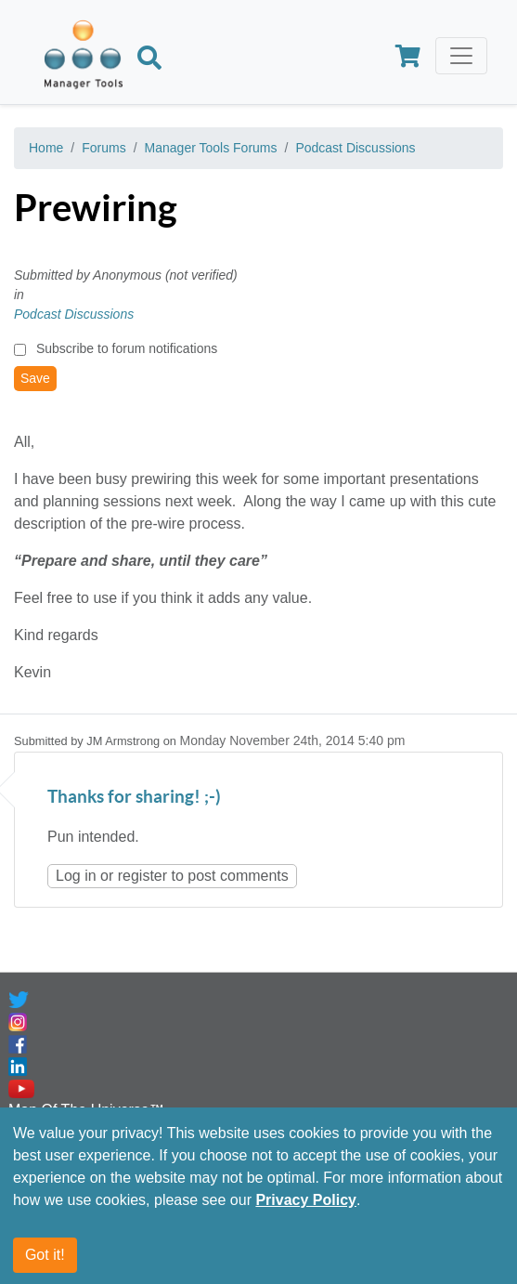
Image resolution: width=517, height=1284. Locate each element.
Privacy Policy (305, 1200)
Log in (76, 876)
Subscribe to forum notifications (126, 348)
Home (46, 147)
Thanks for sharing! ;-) (134, 797)
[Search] (149, 60)
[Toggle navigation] (461, 55)
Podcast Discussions (355, 147)
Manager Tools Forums (211, 147)
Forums (103, 147)
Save (35, 378)
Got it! (45, 1255)
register (142, 876)
